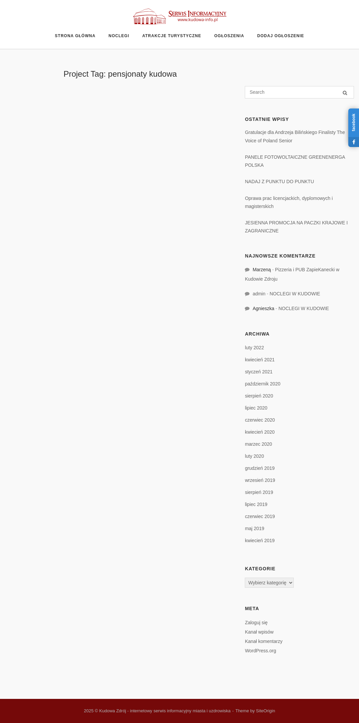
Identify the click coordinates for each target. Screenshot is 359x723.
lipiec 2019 (256, 504)
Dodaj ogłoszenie (280, 35)
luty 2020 (254, 456)
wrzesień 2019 (260, 480)
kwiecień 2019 (260, 540)
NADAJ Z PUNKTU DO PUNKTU (279, 181)
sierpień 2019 (259, 492)
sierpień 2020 (259, 396)
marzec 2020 (258, 444)
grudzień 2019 (260, 468)
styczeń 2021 (259, 371)
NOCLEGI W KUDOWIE (295, 293)
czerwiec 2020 (260, 420)
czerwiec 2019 (260, 516)
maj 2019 (254, 528)
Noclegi (119, 35)
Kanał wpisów (259, 632)
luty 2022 (254, 347)
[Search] (345, 92)
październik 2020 (262, 383)
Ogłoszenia (229, 35)
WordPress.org (260, 650)
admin (259, 293)
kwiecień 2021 (260, 359)
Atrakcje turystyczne (171, 35)
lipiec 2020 (256, 408)
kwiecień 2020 (260, 432)
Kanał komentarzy (263, 641)
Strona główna (75, 35)
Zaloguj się (256, 622)
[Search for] (299, 92)
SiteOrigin (265, 710)
